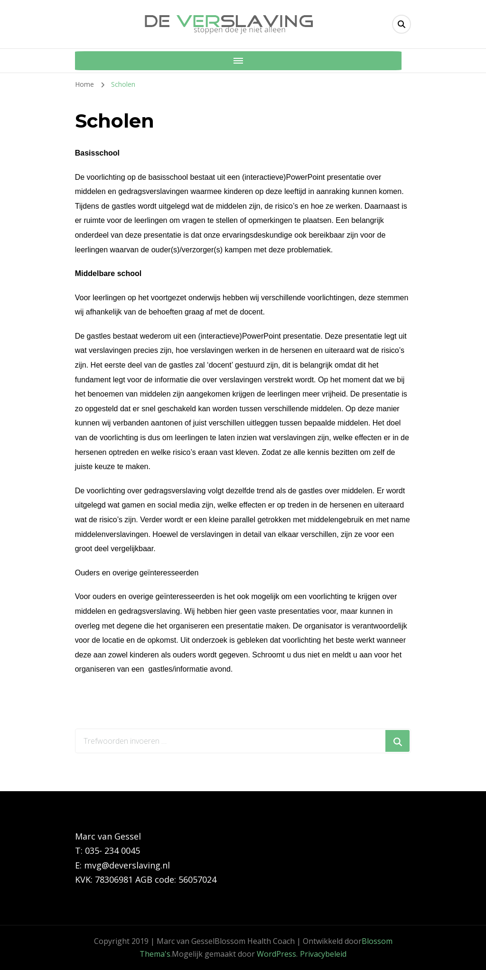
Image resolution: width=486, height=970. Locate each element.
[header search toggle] (401, 24)
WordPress (276, 954)
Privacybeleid (323, 954)
